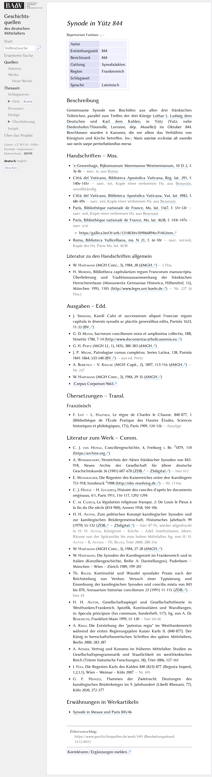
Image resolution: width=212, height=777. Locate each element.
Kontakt (9, 149)
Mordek (84, 271)
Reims (113, 171)
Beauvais (183, 183)
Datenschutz (12, 153)
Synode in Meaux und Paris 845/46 (102, 712)
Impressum (25, 149)
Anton (89, 514)
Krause (107, 364)
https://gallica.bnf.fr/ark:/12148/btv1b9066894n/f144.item (126, 232)
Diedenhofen (78, 127)
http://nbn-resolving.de (136, 483)
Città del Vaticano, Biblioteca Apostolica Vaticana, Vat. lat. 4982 (130, 195)
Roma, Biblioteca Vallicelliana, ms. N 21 (109, 240)
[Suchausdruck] (19, 48)
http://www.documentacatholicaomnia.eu (141, 339)
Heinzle (95, 678)
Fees (79, 666)
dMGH (146, 265)
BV (86, 327)
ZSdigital (157, 471)
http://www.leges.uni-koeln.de (137, 288)
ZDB (138, 471)
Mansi (87, 333)
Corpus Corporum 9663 (93, 383)
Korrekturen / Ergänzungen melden (97, 751)
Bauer (119, 542)
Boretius (85, 364)
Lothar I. (160, 115)
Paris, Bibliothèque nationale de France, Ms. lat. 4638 (119, 220)
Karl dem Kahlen (121, 121)
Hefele (86, 489)
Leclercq (108, 489)
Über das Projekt (18, 135)
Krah (82, 625)
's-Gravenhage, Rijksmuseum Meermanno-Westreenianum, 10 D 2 (130, 165)
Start (8, 41)
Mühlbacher (87, 477)
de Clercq (86, 502)
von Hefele (92, 447)
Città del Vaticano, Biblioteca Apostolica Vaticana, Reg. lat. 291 (130, 177)
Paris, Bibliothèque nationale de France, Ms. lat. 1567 (120, 207)
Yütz (159, 121)
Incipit (13, 128)
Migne (86, 352)
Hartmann (86, 265)
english (21, 161)
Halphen (103, 414)
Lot (81, 414)
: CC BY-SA (16, 144)
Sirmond (84, 315)
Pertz (87, 345)
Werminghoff (88, 459)
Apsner (98, 542)
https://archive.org (89, 453)
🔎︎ (38, 48)
